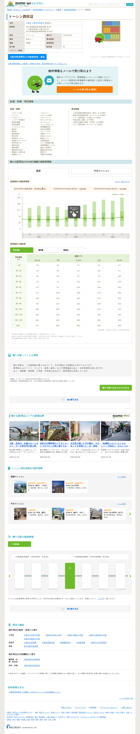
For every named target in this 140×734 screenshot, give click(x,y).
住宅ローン (62, 717)
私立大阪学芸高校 (31, 646)
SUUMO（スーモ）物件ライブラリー (25, 3)
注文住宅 (10, 717)
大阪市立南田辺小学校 (98, 635)
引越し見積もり (51, 717)
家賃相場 (75, 712)
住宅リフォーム (19, 717)
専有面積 (16, 250)
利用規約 (93, 707)
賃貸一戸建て (65, 712)
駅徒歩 (66, 250)
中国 (45, 719)
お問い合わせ (126, 707)
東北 (13, 719)
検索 (131, 4)
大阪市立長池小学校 (53, 635)
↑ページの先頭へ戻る (126, 698)
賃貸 (36, 712)
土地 (127, 712)
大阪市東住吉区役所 (32, 665)
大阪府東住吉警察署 (32, 659)
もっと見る (122, 477)
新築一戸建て (110, 712)
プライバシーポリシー (109, 707)
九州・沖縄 (52, 719)
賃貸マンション (44, 712)
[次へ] (130, 514)
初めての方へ (66, 707)
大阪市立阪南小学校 (32, 639)
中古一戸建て (120, 712)
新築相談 (42, 717)
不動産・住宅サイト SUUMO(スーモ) (19, 712)
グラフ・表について (122, 182)
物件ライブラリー (73, 717)
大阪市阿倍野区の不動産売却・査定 (27, 57)
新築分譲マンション (85, 712)
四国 (41, 719)
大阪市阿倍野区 (70, 10)
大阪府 (58, 10)
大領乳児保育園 (30, 643)
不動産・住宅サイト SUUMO (18, 10)
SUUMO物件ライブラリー (43, 10)
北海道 (9, 719)
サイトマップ (80, 707)
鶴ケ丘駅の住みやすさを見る (115, 388)
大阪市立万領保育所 (99, 643)
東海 (32, 719)
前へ (10, 576)
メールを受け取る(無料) (85, 89)
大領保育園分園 (48, 643)
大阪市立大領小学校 (32, 635)
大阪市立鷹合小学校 (75, 635)
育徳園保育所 (65, 643)
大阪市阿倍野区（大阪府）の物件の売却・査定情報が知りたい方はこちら (37, 64)
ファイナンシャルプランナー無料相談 (93, 717)
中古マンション (99, 712)
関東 (18, 719)
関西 (36, 719)
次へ (130, 576)
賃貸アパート (55, 712)
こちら (100, 599)
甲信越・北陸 (25, 719)
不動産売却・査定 (32, 717)
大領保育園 (80, 643)
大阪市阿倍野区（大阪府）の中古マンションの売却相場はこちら (35, 692)
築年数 (40, 250)
